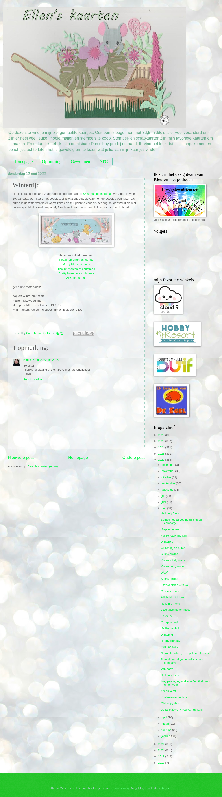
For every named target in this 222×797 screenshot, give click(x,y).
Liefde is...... (168, 616)
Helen (27, 359)
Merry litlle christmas (76, 264)
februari (166, 730)
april (164, 717)
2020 (161, 750)
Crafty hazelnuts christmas (76, 273)
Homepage (23, 161)
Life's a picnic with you (175, 585)
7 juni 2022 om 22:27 (46, 359)
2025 (161, 441)
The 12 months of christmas (76, 269)
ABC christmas (76, 277)
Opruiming (52, 161)
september (168, 483)
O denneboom (170, 591)
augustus (167, 489)
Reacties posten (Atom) (43, 466)
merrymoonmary (119, 788)
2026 (161, 435)
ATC (103, 161)
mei (164, 508)
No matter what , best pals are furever (185, 653)
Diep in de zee (170, 529)
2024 (161, 447)
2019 (161, 756)
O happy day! (169, 622)
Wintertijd (167, 634)
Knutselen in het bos (174, 697)
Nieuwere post (21, 457)
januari (166, 736)
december (168, 464)
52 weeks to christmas (98, 193)
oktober (166, 477)
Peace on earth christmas (76, 259)
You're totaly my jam (174, 535)
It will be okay (169, 647)
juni (164, 502)
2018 (161, 762)
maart (165, 723)
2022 (161, 459)
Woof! (164, 572)
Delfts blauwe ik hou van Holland (182, 709)
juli (163, 496)
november (168, 471)
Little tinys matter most (175, 609)
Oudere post (133, 457)
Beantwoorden (32, 379)
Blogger (166, 788)
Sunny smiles (169, 554)
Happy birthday (170, 640)
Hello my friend (170, 513)
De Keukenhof (170, 628)
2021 (161, 744)
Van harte (167, 669)
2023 (161, 453)
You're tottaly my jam (174, 560)
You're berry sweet (173, 566)
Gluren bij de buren (173, 548)
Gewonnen (80, 161)
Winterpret (167, 541)
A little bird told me (172, 597)
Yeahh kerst (168, 691)
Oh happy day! (170, 703)
